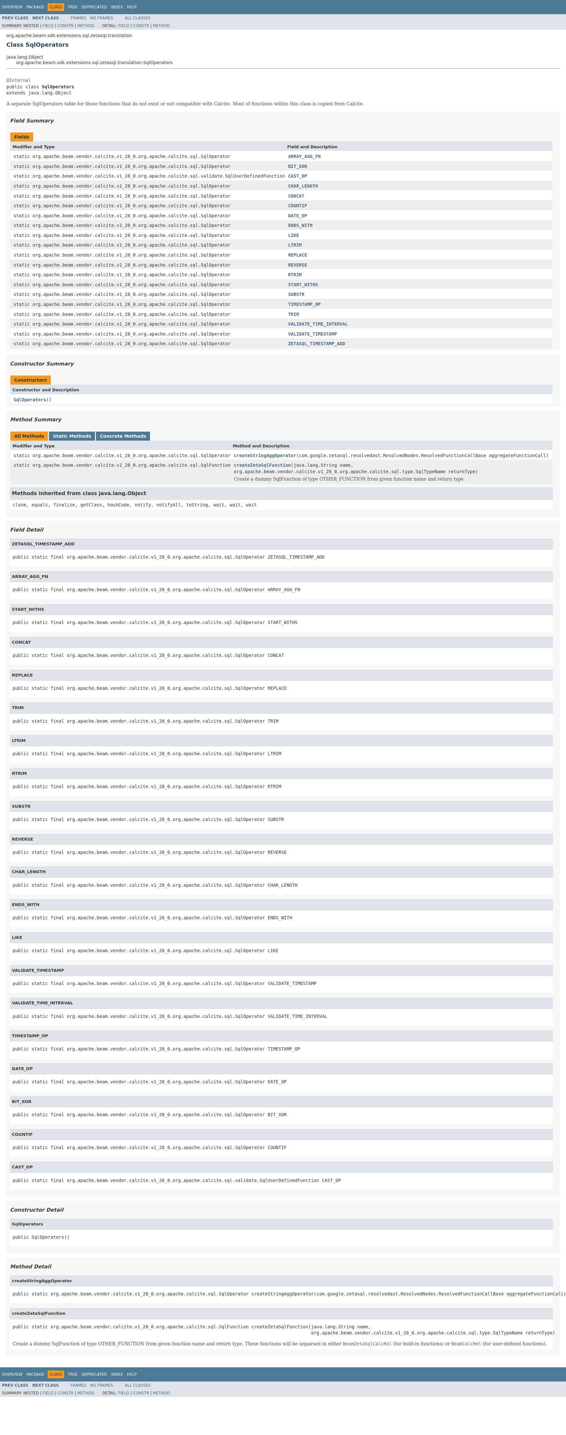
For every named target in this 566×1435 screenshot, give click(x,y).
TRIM (293, 314)
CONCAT (296, 196)
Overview (12, 7)
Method (85, 26)
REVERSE (297, 265)
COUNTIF (297, 205)
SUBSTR (296, 294)
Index (117, 7)
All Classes (137, 18)
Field (47, 26)
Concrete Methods (123, 436)
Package (35, 7)
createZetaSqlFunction (262, 465)
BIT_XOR (297, 166)
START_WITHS (303, 284)
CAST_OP (297, 176)
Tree (73, 7)
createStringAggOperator (265, 455)
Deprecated (94, 7)
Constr (65, 26)
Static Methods (72, 436)
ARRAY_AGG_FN (304, 156)
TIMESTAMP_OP (304, 304)
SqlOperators (30, 399)
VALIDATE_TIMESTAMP (312, 334)
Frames (79, 18)
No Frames (101, 18)
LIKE (293, 235)
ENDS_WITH (300, 225)
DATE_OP (297, 215)
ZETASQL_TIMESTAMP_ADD (316, 343)
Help (132, 7)
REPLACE (297, 255)
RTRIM (295, 274)
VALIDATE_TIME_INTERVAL (318, 324)
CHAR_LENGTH (303, 186)
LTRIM (295, 245)
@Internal (18, 80)
